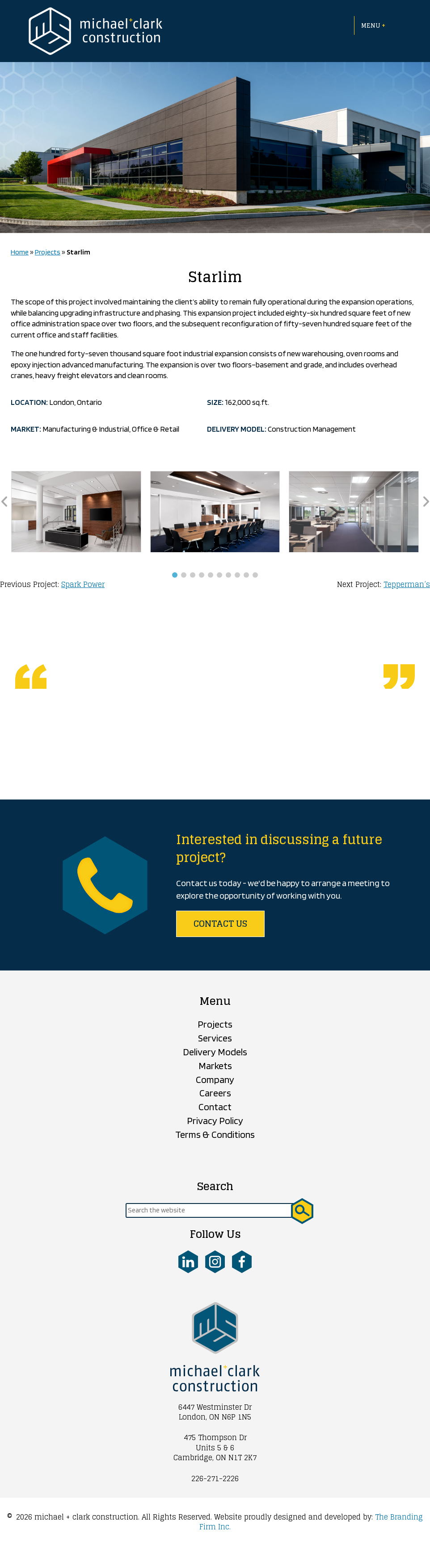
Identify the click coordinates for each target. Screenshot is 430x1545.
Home (20, 252)
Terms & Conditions (215, 1134)
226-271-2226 (215, 1478)
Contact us (220, 923)
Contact (215, 1106)
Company (215, 1079)
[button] (174, 575)
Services (215, 1038)
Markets (215, 1065)
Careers (215, 1093)
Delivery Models (215, 1052)
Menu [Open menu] (373, 25)
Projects (47, 252)
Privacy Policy (215, 1120)
